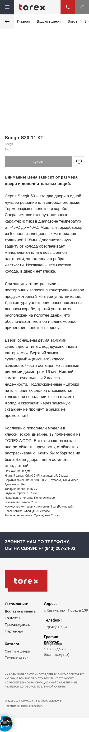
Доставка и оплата (20, 611)
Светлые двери (17, 651)
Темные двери (16, 657)
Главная (23, 21)
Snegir (72, 21)
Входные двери (49, 21)
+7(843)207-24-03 (58, 627)
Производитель (17, 624)
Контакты (12, 618)
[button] (82, 7)
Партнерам (14, 631)
